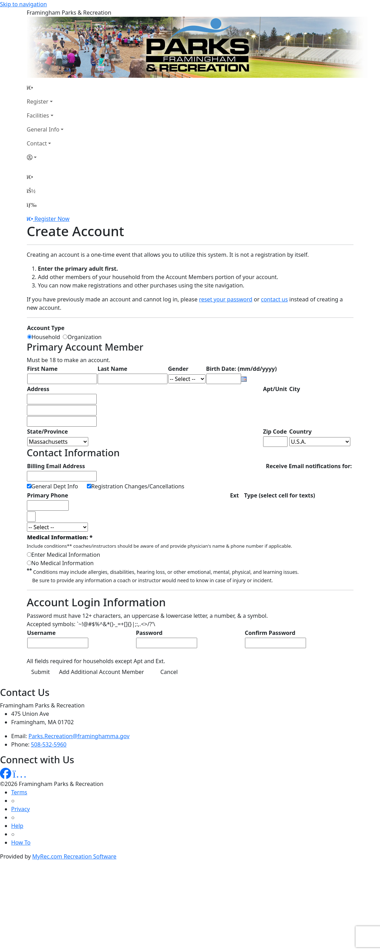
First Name (42, 369)
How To (20, 842)
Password (149, 633)
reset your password (225, 299)
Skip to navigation (23, 4)
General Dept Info (54, 486)
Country (300, 431)
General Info (43, 129)
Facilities (38, 115)
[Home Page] (45, 88)
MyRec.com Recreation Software (74, 856)
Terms (19, 792)
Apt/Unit (275, 389)
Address (38, 389)
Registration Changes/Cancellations (138, 486)
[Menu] (32, 205)
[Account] (45, 157)
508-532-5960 (49, 744)
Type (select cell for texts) (279, 495)
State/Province (47, 431)
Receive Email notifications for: (309, 466)
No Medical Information (62, 563)
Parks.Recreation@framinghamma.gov (79, 736)
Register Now (52, 219)
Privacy (20, 809)
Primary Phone (47, 495)
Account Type (46, 328)
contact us (274, 299)
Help (17, 826)
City (294, 389)
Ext (234, 495)
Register (38, 101)
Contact (37, 143)
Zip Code (275, 431)
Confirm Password (270, 633)
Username (41, 633)
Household (47, 337)
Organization (84, 337)
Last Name (112, 369)
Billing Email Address (56, 466)
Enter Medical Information (65, 555)
